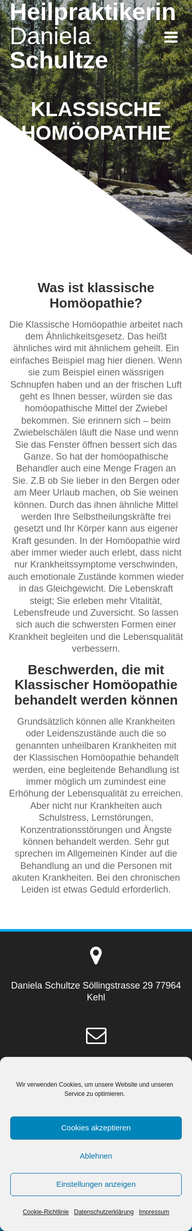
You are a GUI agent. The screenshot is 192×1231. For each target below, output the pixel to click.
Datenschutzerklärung (104, 1212)
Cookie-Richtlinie (46, 1212)
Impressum (154, 1212)
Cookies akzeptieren (96, 1127)
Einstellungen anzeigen (96, 1184)
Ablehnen (96, 1155)
